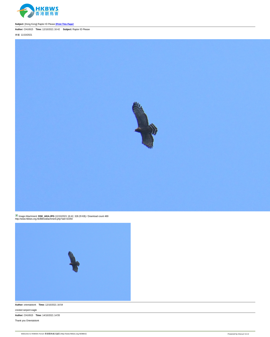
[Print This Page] (64, 24)
